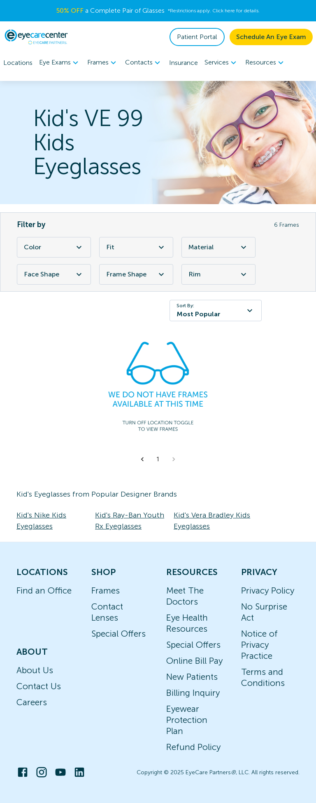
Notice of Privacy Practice (259, 644)
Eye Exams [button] (60, 63)
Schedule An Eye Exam (271, 37)
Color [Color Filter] (54, 247)
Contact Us (38, 686)
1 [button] (158, 459)
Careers (31, 702)
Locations (18, 63)
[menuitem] (60, 62)
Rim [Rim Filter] (218, 274)
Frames (105, 590)
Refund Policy (193, 747)
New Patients (192, 677)
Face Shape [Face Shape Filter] (54, 274)
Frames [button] (102, 63)
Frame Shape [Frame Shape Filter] (136, 274)
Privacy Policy (267, 590)
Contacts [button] (144, 63)
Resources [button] (265, 63)
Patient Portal (197, 37)
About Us (34, 670)
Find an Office (44, 590)
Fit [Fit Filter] (136, 247)
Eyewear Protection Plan (186, 720)
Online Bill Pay (194, 661)
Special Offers (118, 633)
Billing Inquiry (193, 693)
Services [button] (221, 63)
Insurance (183, 63)
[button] (142, 459)
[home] (36, 37)
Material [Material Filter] (218, 247)
